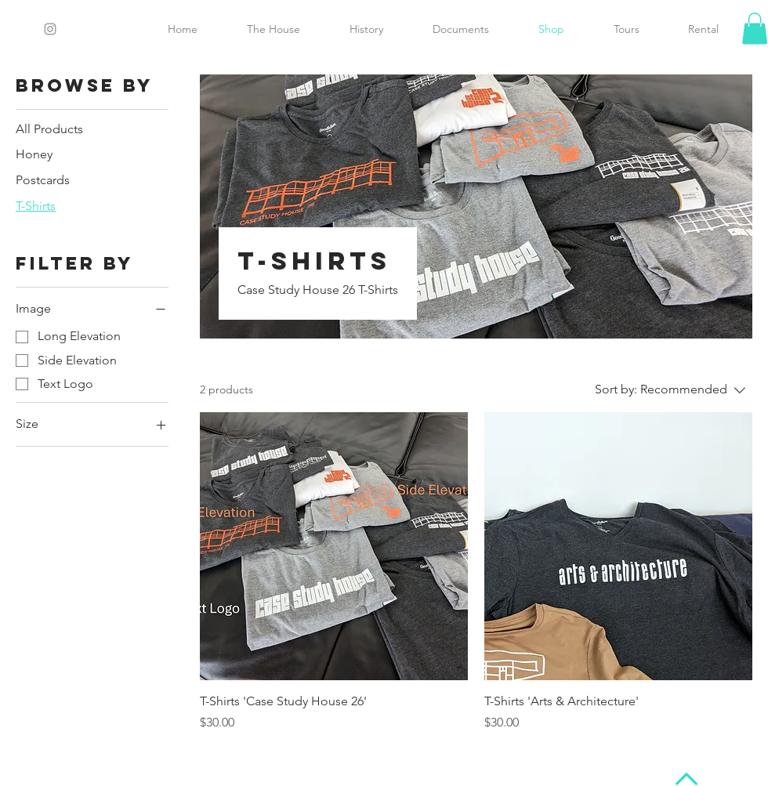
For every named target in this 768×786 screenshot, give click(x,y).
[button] (754, 29)
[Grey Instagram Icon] (50, 29)
